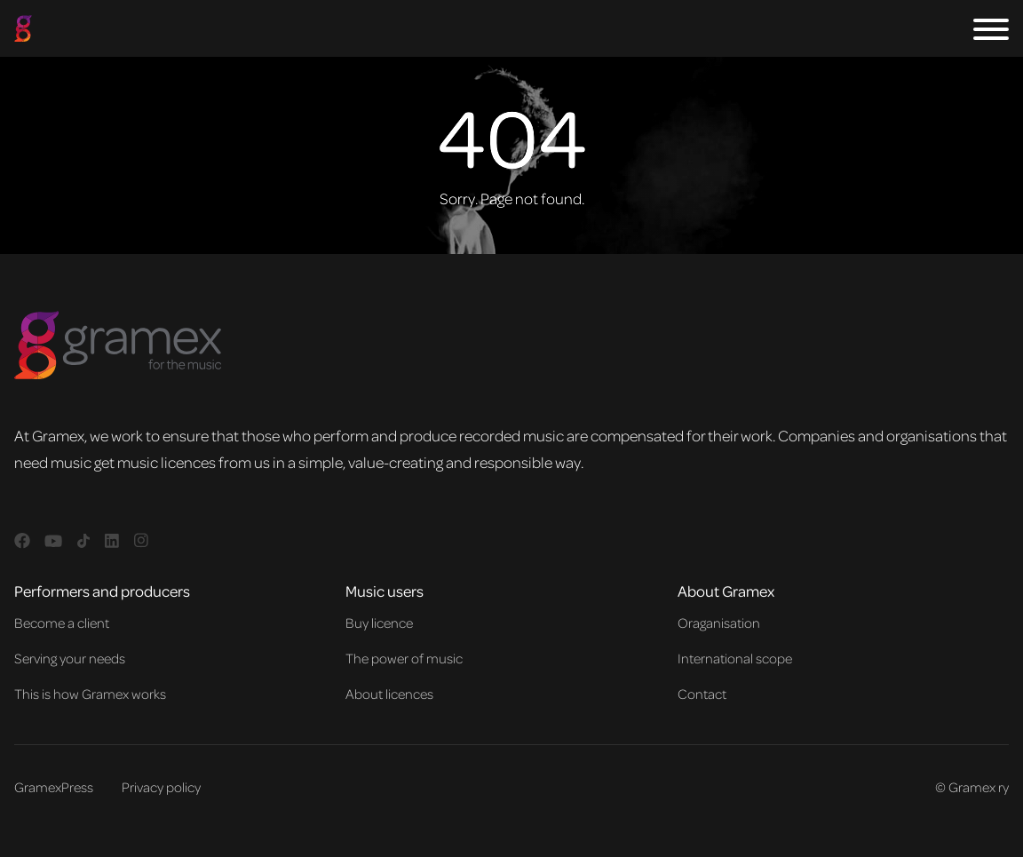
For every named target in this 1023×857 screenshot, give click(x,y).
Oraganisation (719, 622)
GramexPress (53, 787)
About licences (389, 693)
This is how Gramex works (90, 693)
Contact (702, 693)
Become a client (61, 622)
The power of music (404, 658)
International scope (735, 658)
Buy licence (379, 622)
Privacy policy (161, 787)
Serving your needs (69, 658)
